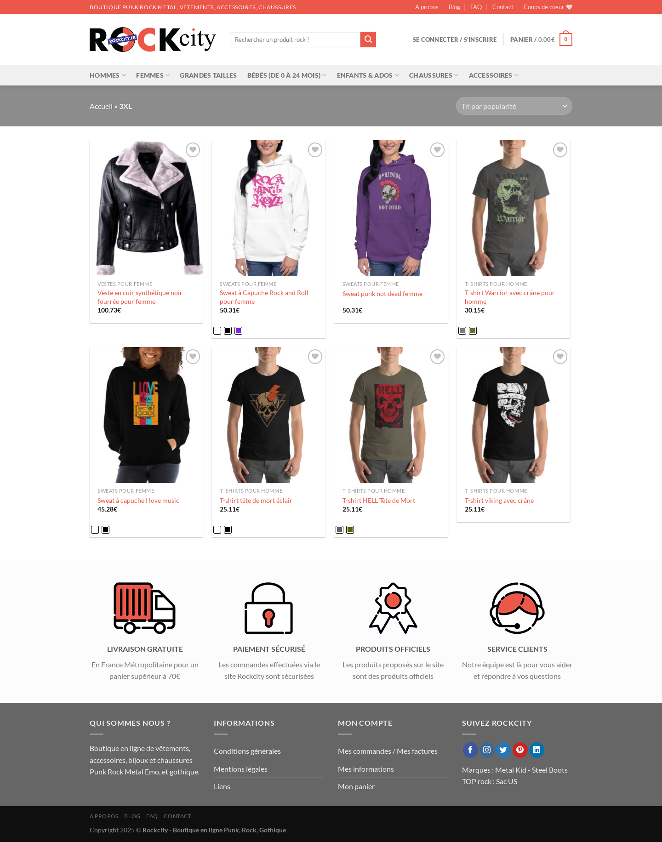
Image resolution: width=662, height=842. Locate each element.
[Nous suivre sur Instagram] (487, 750)
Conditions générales (247, 750)
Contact (503, 7)
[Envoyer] (368, 39)
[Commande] (514, 106)
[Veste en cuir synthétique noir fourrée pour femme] (146, 208)
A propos (427, 7)
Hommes (108, 75)
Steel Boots (550, 769)
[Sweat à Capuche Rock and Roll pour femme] (268, 208)
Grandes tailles (208, 75)
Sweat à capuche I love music (138, 500)
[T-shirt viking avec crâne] (514, 415)
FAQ (476, 7)
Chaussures (433, 75)
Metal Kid (510, 769)
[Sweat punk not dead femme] (391, 208)
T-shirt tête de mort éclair (256, 500)
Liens (222, 786)
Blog (454, 7)
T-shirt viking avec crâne (499, 500)
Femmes (153, 75)
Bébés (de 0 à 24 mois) (287, 75)
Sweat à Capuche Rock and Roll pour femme (264, 297)
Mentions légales (241, 768)
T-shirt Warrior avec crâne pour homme (510, 297)
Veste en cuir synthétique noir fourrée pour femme (140, 297)
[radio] (217, 330)
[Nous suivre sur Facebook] (470, 750)
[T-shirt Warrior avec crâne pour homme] (514, 208)
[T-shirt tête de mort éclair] (268, 415)
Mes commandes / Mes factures (388, 750)
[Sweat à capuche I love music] (146, 415)
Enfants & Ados (368, 75)
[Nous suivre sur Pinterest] (520, 750)
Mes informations (366, 768)
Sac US (506, 781)
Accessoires (494, 75)
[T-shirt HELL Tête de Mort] (391, 415)
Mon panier (356, 786)
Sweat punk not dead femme (382, 293)
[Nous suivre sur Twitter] (503, 750)
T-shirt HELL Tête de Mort (378, 500)
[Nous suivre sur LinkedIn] (536, 750)
